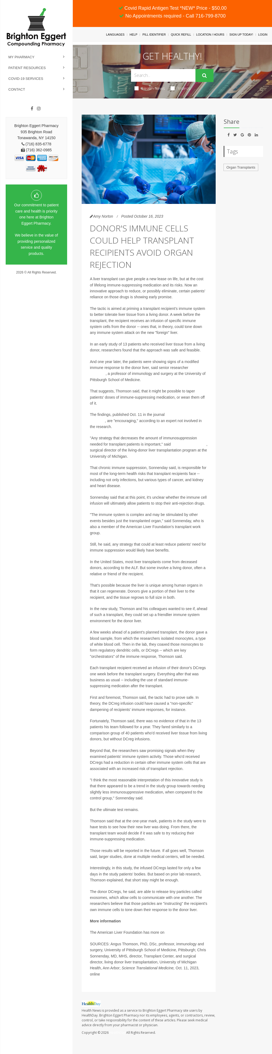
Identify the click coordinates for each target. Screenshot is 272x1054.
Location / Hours (210, 34)
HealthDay (117, 1032)
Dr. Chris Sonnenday (189, 444)
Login (262, 34)
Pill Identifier (154, 34)
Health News (150, 88)
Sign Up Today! (241, 34)
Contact (16, 89)
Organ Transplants (240, 167)
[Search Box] (163, 75)
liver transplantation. (182, 932)
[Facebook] (32, 109)
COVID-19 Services (25, 79)
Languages (115, 34)
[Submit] (204, 75)
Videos (181, 88)
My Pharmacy (21, 57)
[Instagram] (39, 109)
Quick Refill (181, 34)
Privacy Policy (36, 277)
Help (133, 34)
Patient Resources (27, 68)
